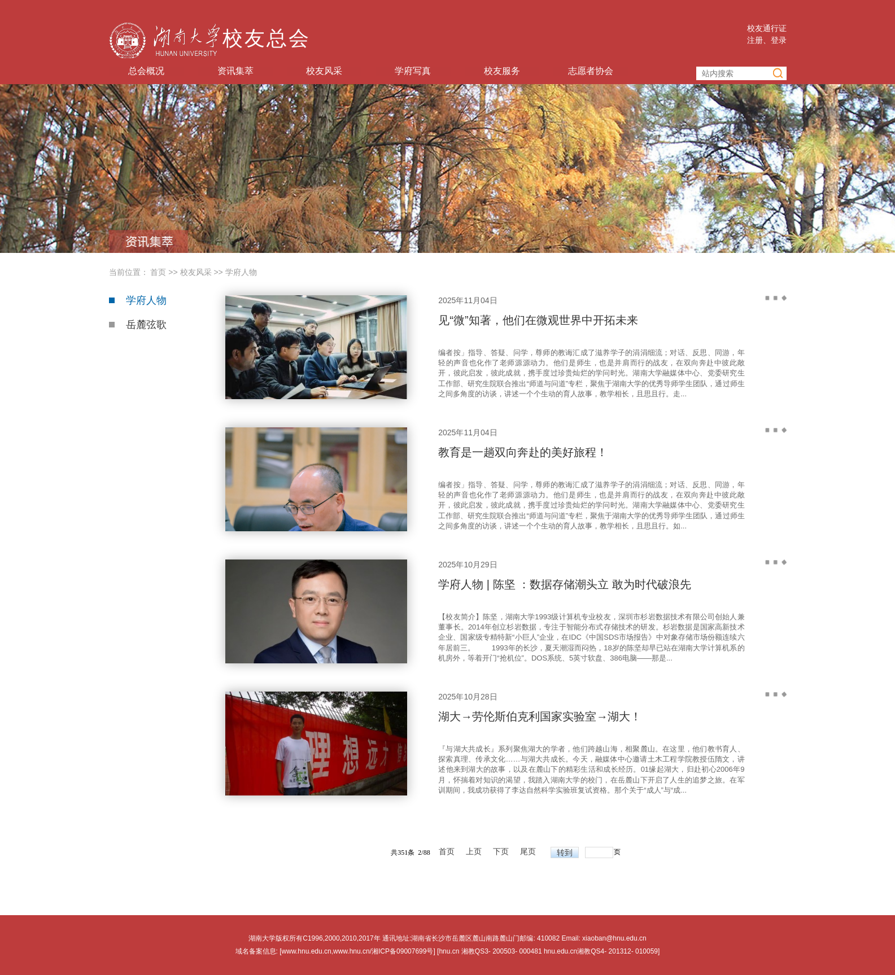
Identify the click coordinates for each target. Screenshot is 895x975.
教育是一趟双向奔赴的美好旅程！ (523, 452)
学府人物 (241, 272)
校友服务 (502, 71)
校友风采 (324, 71)
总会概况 (146, 71)
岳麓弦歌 (146, 324)
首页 (158, 272)
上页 (474, 852)
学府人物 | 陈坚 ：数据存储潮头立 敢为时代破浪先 (564, 584)
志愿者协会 (590, 71)
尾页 (528, 852)
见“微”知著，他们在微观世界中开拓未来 (538, 320)
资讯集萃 (235, 71)
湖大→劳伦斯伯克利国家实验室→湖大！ (539, 716)
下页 (501, 852)
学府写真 (413, 71)
